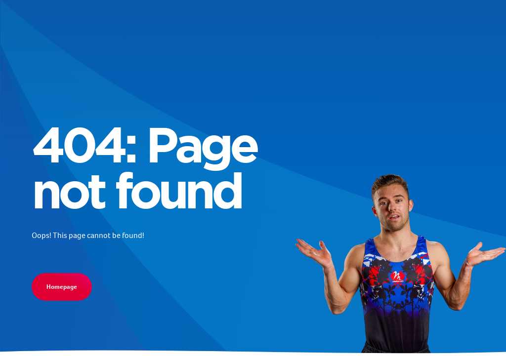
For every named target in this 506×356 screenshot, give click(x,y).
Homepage (61, 286)
